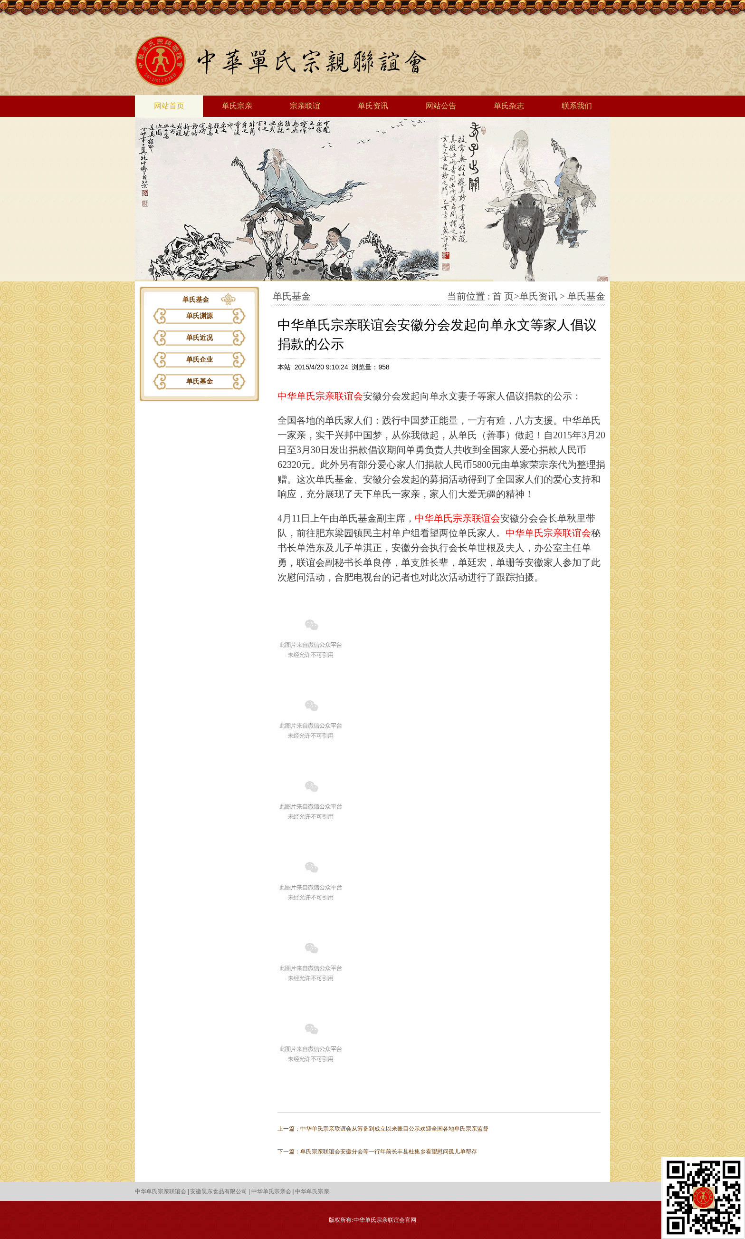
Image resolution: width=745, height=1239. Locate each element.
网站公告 (441, 106)
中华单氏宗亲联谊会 (320, 396)
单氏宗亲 (237, 106)
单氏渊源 (199, 315)
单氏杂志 (509, 106)
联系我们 (577, 106)
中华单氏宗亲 (312, 1191)
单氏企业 (199, 359)
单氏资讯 (373, 106)
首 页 (503, 296)
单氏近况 (199, 337)
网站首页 (169, 106)
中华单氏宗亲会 (271, 1191)
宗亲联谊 (305, 106)
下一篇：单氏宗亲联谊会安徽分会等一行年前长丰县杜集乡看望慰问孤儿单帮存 (377, 1151)
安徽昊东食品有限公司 (218, 1191)
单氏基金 (199, 381)
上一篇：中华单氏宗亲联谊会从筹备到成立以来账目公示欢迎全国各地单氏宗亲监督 (382, 1128)
